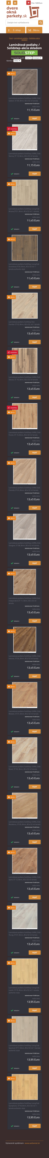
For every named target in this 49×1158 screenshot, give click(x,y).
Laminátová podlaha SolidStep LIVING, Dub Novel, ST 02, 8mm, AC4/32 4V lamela (24, 767)
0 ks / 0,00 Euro (36, 3)
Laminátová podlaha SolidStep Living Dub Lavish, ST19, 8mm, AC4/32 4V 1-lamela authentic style (24, 990)
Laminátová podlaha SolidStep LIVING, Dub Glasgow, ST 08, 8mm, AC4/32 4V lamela (24, 544)
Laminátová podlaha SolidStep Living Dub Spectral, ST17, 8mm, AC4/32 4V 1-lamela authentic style (24, 1048)
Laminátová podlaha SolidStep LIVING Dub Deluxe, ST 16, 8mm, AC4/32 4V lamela (24, 378)
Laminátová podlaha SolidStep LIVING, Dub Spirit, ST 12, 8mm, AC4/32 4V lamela (24, 878)
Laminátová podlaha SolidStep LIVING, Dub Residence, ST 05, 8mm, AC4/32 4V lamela (24, 823)
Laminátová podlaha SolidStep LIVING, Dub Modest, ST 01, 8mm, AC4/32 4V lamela (24, 712)
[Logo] (23, 12)
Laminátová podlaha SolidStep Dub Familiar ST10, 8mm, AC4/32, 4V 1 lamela (24, 323)
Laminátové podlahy (21, 38)
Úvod (11, 38)
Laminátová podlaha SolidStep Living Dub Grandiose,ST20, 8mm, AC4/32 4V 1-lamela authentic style (24, 266)
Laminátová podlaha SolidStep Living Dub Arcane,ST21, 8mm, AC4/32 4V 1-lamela (24, 210)
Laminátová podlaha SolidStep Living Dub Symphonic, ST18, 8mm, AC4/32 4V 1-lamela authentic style (24, 1106)
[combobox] (28, 58)
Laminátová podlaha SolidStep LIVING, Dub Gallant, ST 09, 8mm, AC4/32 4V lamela (24, 99)
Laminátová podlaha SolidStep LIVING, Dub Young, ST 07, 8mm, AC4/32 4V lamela (24, 933)
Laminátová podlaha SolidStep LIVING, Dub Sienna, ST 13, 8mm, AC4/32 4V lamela (24, 154)
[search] (40, 22)
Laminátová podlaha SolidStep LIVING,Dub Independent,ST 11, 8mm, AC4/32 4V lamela (24, 601)
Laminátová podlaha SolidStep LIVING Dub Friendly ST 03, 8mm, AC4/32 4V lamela (24, 488)
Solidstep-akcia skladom (30, 39)
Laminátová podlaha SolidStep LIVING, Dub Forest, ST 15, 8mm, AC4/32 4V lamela (24, 433)
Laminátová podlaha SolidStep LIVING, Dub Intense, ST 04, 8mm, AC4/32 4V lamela (24, 657)
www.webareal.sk (32, 1143)
